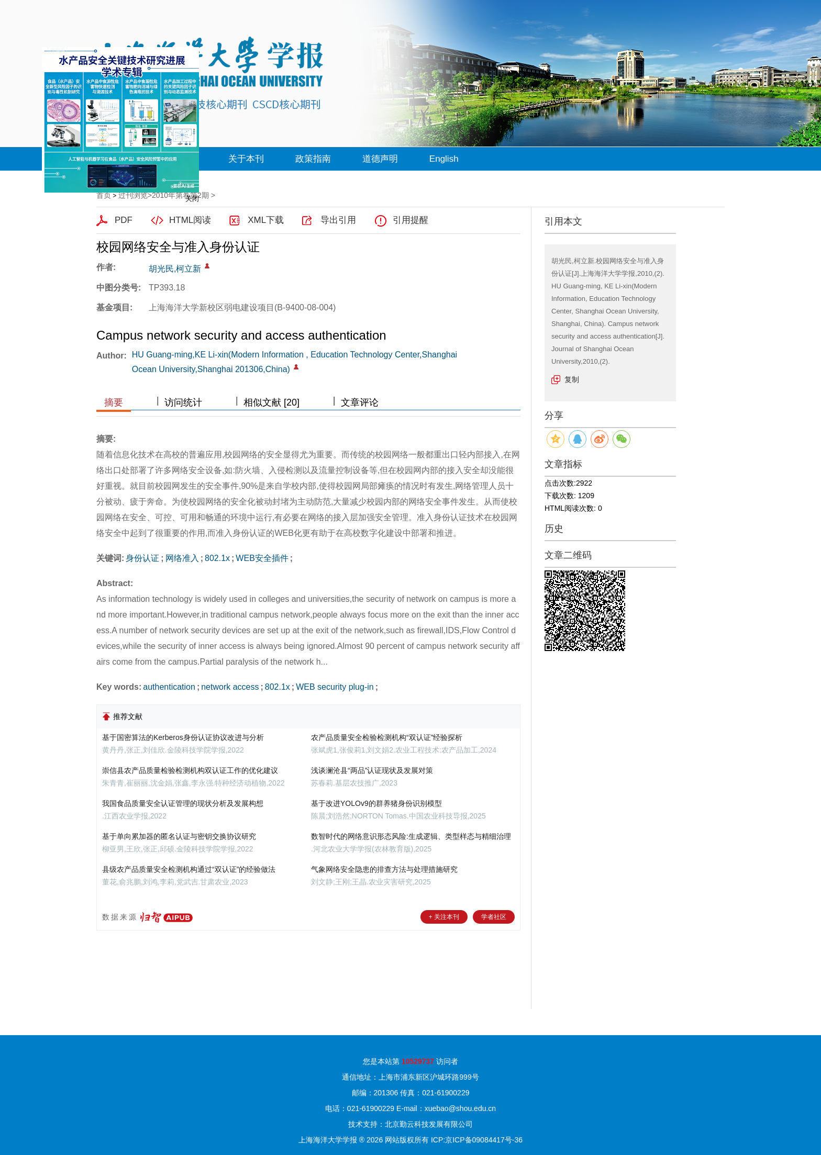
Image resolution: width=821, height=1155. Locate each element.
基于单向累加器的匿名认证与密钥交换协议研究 (179, 836)
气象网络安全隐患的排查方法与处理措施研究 (384, 869)
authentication (169, 686)
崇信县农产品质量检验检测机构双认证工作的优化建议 (190, 770)
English (444, 159)
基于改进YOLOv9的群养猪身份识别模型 (376, 803)
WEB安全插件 (262, 558)
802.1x (217, 558)
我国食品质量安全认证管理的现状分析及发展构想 (182, 803)
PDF (123, 220)
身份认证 (142, 558)
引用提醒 (410, 220)
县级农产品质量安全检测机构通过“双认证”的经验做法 (188, 869)
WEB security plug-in (335, 686)
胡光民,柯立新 (175, 268)
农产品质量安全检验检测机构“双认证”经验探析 (386, 737)
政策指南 (313, 159)
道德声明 (380, 159)
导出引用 (338, 220)
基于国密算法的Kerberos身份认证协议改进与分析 (183, 737)
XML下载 (266, 220)
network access (230, 686)
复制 (571, 379)
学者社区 (493, 917)
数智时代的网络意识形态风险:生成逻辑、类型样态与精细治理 (411, 836)
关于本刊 (246, 159)
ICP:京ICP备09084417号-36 (477, 1140)
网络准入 (182, 558)
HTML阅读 (190, 220)
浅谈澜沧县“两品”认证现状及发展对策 (372, 770)
